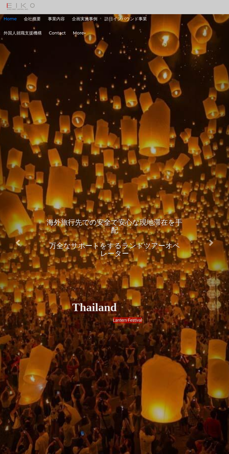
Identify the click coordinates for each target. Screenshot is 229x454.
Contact (57, 33)
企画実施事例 (84, 18)
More (79, 33)
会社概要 (32, 18)
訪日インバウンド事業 (125, 18)
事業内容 (56, 18)
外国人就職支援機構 (23, 33)
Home (10, 18)
